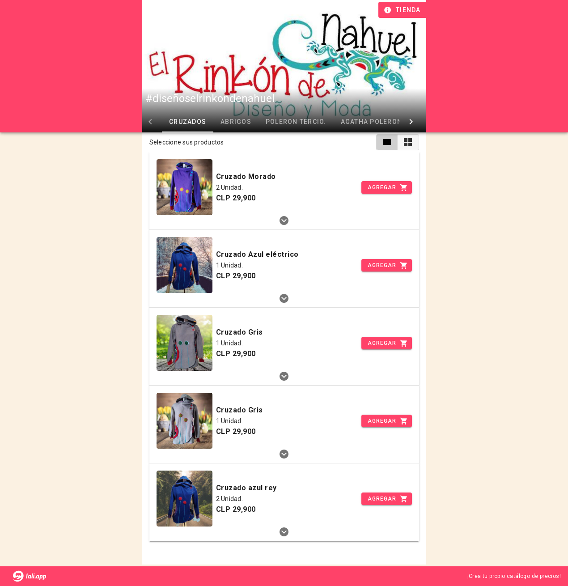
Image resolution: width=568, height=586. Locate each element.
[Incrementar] (386, 187)
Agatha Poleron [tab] (371, 121)
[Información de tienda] (403, 10)
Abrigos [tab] (235, 121)
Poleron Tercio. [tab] (295, 121)
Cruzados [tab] (187, 121)
